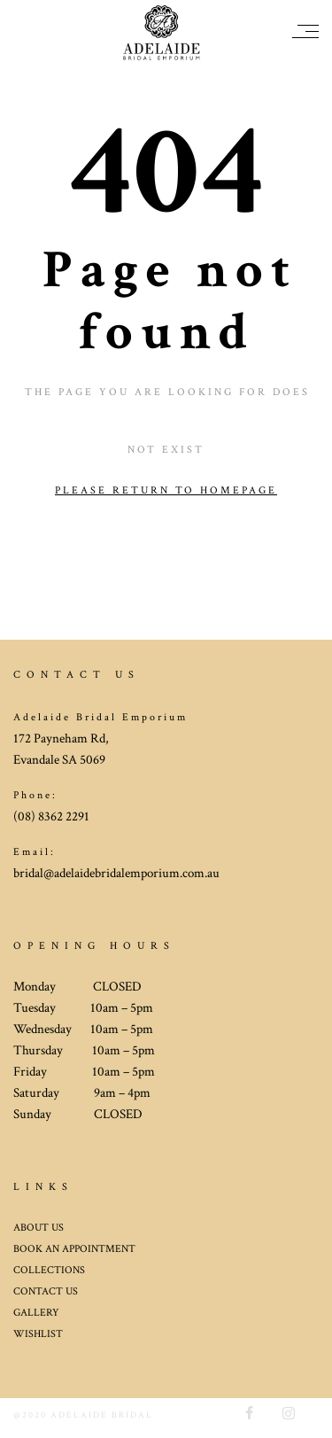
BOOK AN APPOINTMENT (74, 1248)
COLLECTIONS (49, 1270)
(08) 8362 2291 (51, 816)
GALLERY (36, 1312)
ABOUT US (38, 1227)
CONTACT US (45, 1291)
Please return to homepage (166, 490)
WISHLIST (38, 1334)
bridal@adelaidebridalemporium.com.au (116, 873)
